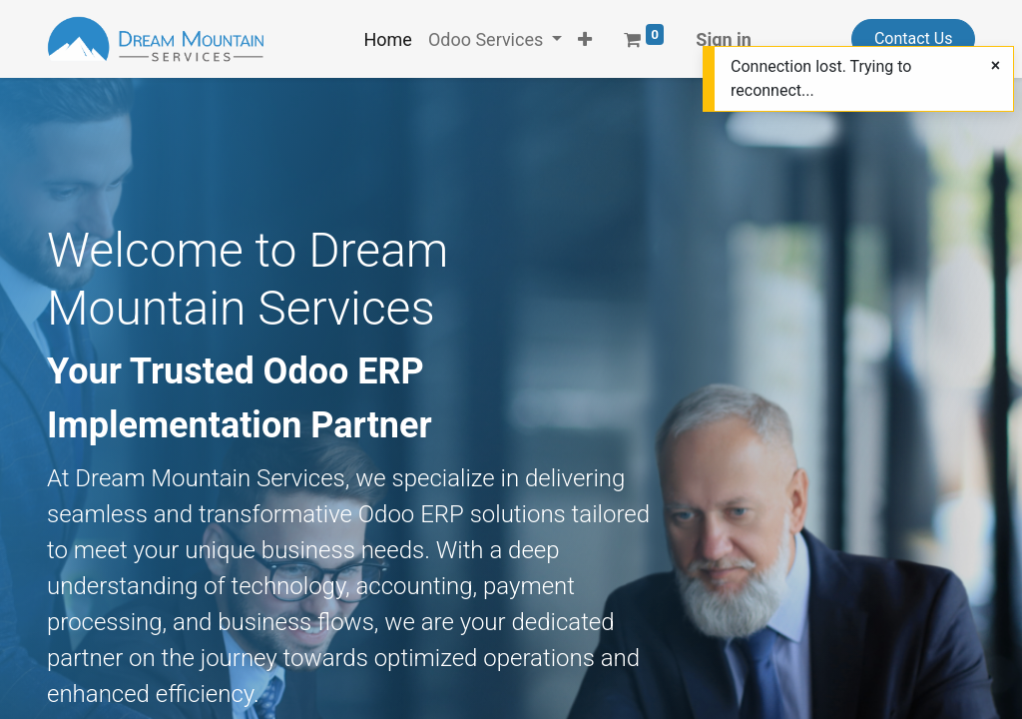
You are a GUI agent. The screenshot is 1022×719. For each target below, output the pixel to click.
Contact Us (913, 38)
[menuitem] (387, 39)
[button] (585, 39)
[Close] (995, 66)
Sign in (724, 39)
